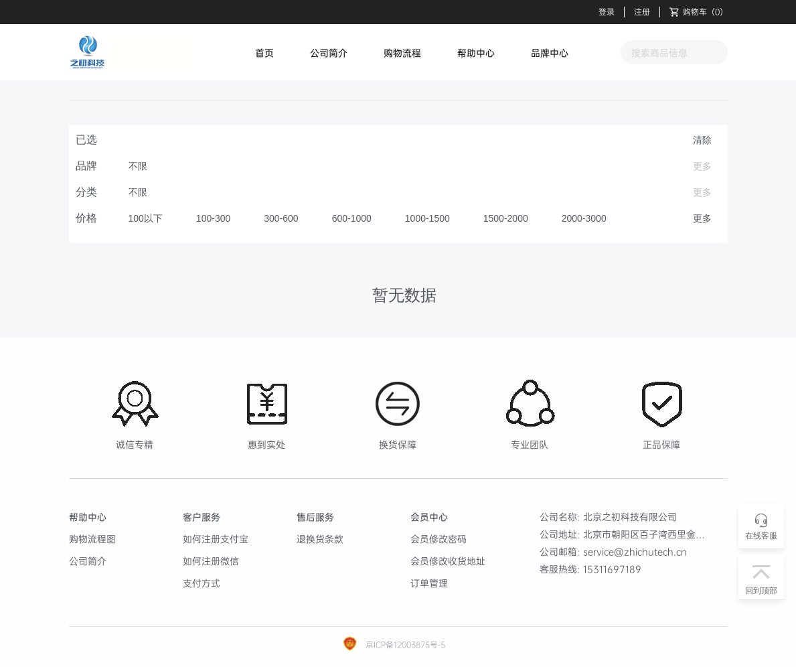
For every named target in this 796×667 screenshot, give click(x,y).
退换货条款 (320, 538)
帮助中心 (476, 52)
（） (698, 12)
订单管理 (429, 583)
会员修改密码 (438, 538)
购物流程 (402, 52)
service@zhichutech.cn (635, 551)
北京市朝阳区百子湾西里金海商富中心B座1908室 (686, 534)
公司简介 (328, 52)
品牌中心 (549, 52)
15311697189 (612, 569)
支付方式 (201, 583)
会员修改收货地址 (447, 560)
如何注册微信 (211, 560)
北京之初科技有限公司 (630, 516)
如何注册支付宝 (215, 538)
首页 (264, 52)
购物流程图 (92, 538)
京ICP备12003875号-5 (404, 644)
